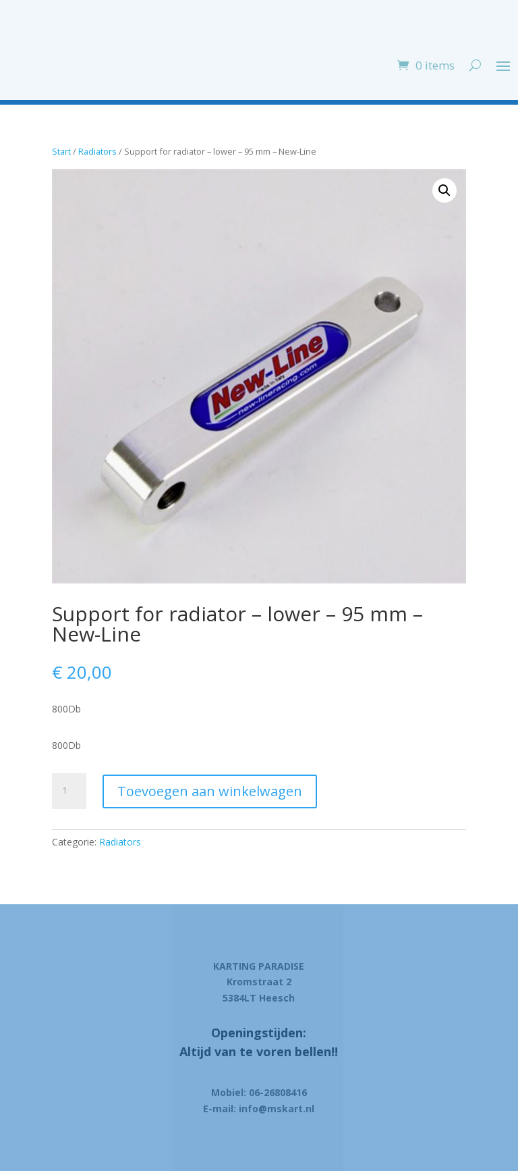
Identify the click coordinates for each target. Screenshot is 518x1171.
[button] (444, 190)
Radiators (97, 151)
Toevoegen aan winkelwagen (209, 791)
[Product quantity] (69, 790)
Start (61, 151)
